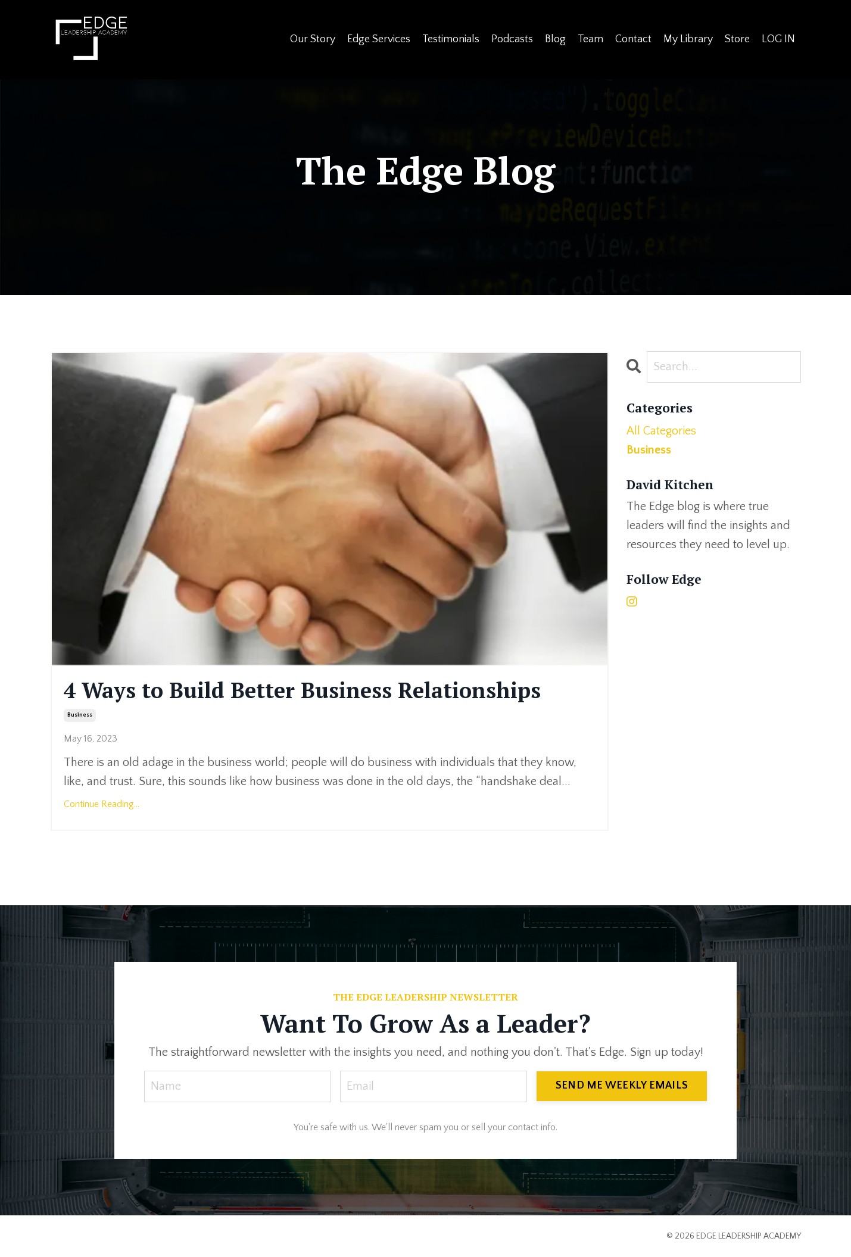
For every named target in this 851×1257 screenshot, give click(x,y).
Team (590, 39)
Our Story (312, 39)
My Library (688, 39)
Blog (555, 39)
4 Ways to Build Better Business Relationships (302, 690)
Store (737, 39)
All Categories (661, 430)
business (79, 715)
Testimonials (450, 39)
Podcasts (512, 39)
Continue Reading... (101, 804)
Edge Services (378, 39)
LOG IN (778, 39)
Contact (633, 39)
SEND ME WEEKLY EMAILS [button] (622, 1086)
